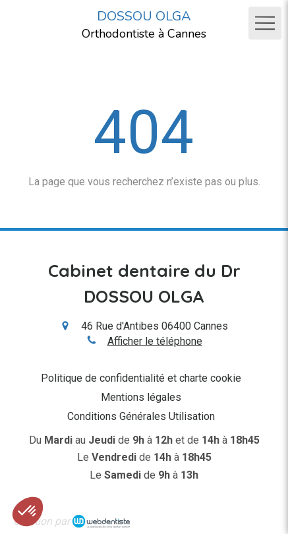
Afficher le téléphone (154, 341)
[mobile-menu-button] (264, 23)
